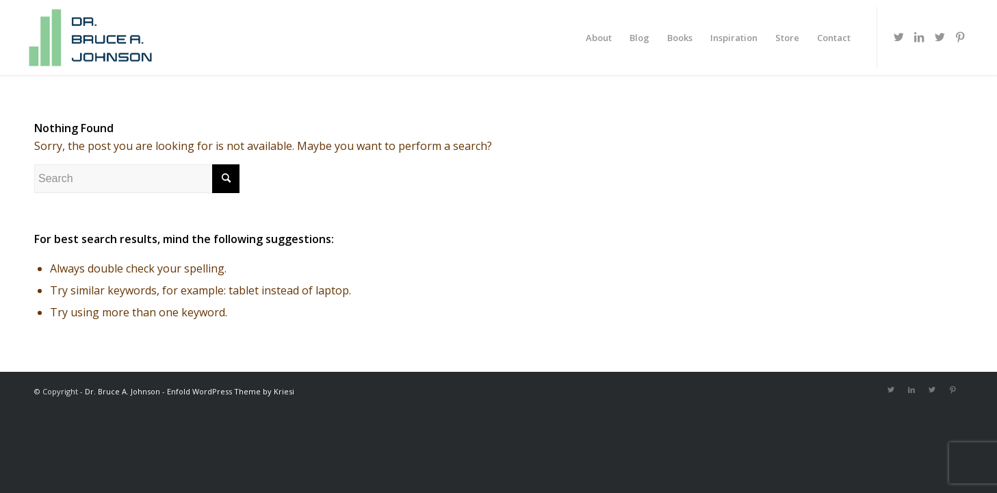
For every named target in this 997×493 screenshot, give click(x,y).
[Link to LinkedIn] (919, 37)
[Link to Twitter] (898, 37)
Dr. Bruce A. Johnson (122, 391)
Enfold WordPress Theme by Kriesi (230, 391)
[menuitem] (599, 37)
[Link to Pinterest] (960, 37)
